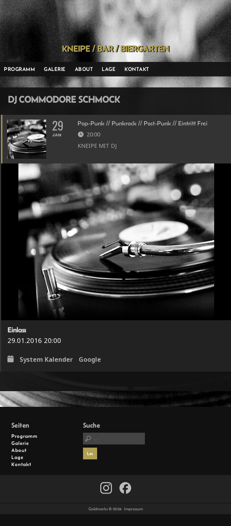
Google (90, 360)
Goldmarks (113, 22)
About (84, 69)
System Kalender (46, 360)
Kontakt (137, 69)
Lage (109, 69)
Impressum (133, 508)
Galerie (55, 69)
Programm (19, 69)
